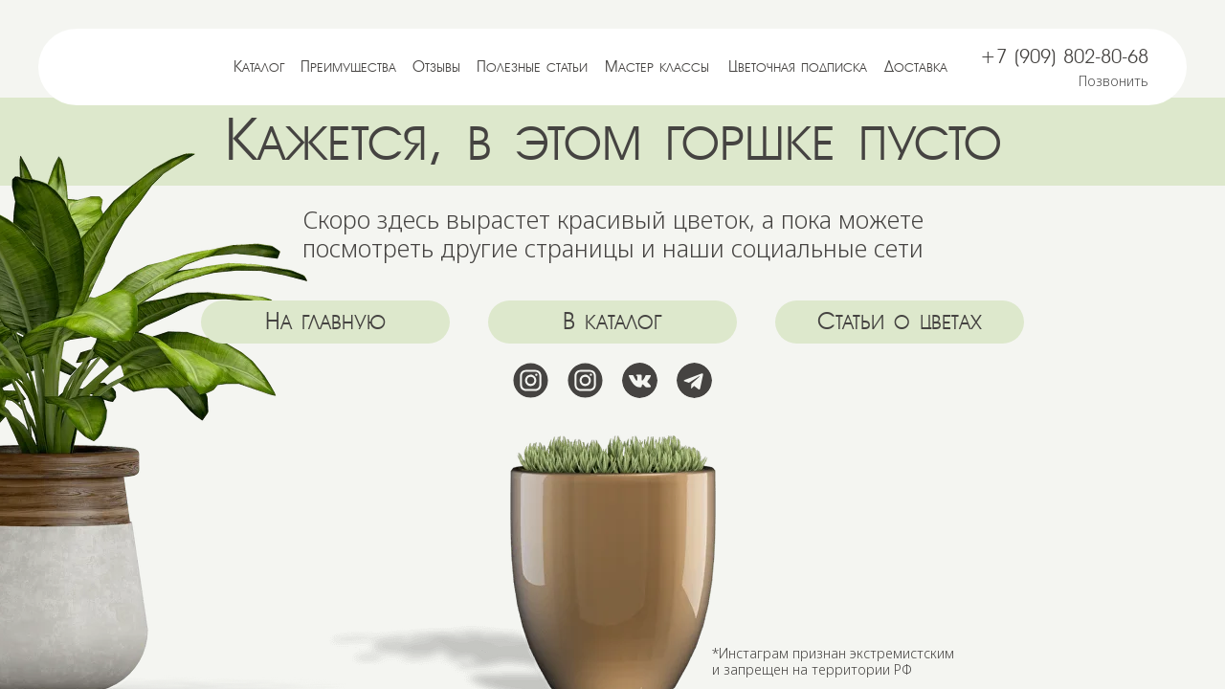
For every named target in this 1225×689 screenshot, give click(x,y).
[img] (136, 66)
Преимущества (348, 67)
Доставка (915, 67)
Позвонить (1113, 81)
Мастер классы (657, 67)
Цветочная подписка (797, 67)
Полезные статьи (532, 67)
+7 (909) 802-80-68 (1064, 57)
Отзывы (436, 67)
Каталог (259, 67)
